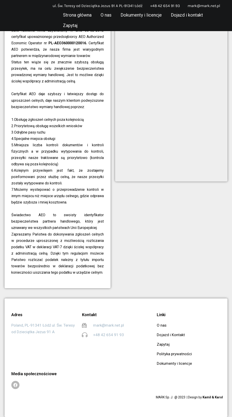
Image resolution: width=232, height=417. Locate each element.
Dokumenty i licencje (141, 15)
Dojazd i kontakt (187, 15)
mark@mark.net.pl (204, 5)
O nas (106, 15)
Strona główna (77, 15)
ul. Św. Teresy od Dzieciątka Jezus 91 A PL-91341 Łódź (98, 5)
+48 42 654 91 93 (165, 5)
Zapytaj (70, 25)
